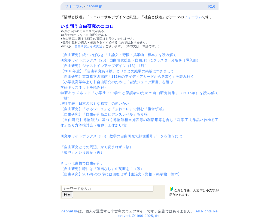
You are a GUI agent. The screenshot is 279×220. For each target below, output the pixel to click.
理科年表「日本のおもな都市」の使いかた (94, 103)
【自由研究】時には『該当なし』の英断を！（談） (102, 169)
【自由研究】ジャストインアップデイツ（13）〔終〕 (104, 66)
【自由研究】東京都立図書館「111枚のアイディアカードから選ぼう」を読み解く (127, 77)
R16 (211, 6)
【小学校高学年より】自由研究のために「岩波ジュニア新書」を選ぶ (116, 82)
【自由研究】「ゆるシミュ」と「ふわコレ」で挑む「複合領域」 (113, 109)
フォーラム (74, 6)
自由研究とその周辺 (88, 46)
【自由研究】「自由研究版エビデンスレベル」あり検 (104, 114)
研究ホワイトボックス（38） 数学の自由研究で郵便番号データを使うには (121, 136)
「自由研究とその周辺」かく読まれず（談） (96, 147)
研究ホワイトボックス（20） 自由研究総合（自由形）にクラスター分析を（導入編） (130, 60)
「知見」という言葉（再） (82, 152)
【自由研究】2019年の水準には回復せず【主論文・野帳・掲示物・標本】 (120, 174)
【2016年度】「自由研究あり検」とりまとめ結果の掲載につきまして (117, 71)
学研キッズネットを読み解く (84, 87)
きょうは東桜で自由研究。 (82, 163)
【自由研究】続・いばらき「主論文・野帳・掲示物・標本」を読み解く (118, 55)
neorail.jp (94, 6)
